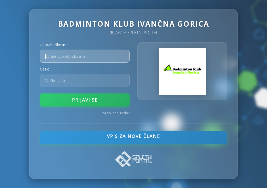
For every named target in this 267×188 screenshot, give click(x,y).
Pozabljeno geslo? (115, 112)
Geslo (45, 69)
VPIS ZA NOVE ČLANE (133, 136)
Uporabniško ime (54, 44)
